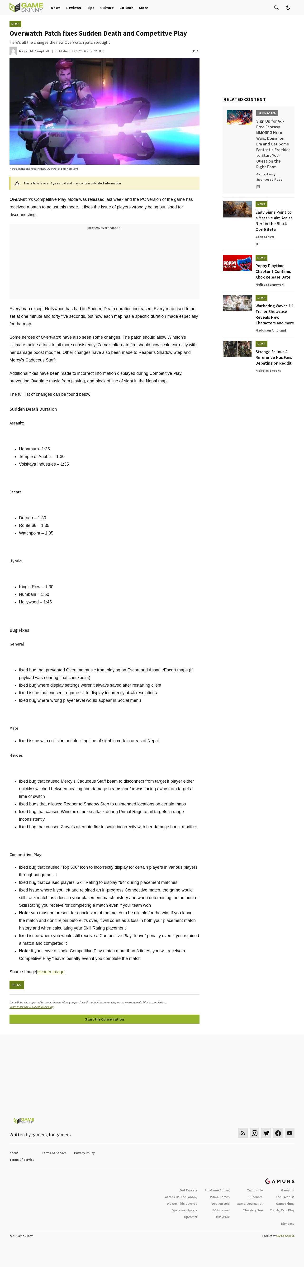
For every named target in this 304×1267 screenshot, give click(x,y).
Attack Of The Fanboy (181, 1197)
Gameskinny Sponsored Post (269, 177)
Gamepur (287, 1190)
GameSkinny (285, 1203)
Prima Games (220, 1197)
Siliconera (255, 1197)
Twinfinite (255, 1190)
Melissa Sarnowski (270, 284)
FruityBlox (222, 1217)
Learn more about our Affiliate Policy (31, 1006)
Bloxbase (287, 1223)
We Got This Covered (182, 1203)
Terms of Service (54, 1153)
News (56, 7)
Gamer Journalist (250, 1203)
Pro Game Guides (217, 1190)
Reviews (73, 7)
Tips (91, 7)
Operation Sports (184, 1210)
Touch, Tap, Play (282, 1210)
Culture (107, 7)
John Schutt (265, 237)
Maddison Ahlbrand (271, 330)
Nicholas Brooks (268, 370)
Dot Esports (188, 1190)
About (14, 1153)
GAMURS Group (285, 1236)
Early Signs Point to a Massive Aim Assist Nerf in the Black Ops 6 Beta (274, 220)
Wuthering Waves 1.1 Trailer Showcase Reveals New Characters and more (275, 314)
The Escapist (284, 1197)
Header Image (50, 971)
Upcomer (190, 1217)
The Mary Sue (253, 1210)
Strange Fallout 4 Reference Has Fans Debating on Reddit (274, 357)
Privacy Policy (84, 1153)
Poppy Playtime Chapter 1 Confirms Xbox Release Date (273, 271)
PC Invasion (221, 1210)
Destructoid (221, 1203)
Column (126, 7)
